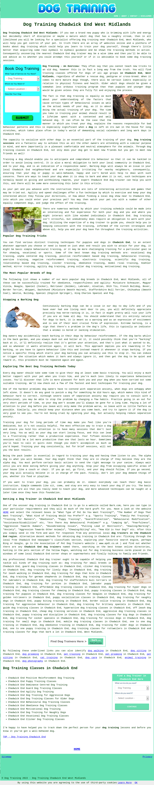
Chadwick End (121, 242)
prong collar (76, 266)
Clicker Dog (33, 719)
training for (113, 249)
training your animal (73, 113)
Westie (17, 293)
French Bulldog (130, 286)
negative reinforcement (48, 259)
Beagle (18, 286)
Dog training (142, 215)
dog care (91, 657)
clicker (57, 263)
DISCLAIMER (146, 16)
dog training (90, 39)
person (84, 727)
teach (128, 66)
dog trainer (79, 53)
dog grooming (30, 654)
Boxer (146, 286)
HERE (6, 512)
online (128, 547)
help (60, 229)
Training (8, 159)
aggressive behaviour (36, 604)
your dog (55, 176)
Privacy (147, 756)
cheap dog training (52, 611)
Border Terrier (12, 289)
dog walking (96, 650)
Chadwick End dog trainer (108, 180)
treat (74, 123)
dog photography (32, 661)
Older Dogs (67, 698)
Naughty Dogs (58, 712)
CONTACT (134, 16)
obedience (85, 263)
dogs (75, 80)
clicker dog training (97, 566)
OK (136, 782)
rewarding (134, 346)
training (48, 73)
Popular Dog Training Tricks (25, 235)
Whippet (30, 289)
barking (137, 323)
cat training (49, 657)
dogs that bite (85, 573)
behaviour (103, 159)
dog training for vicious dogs (101, 618)
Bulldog (28, 293)
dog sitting (138, 650)
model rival (116, 263)
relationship (11, 263)
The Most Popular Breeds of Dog (27, 272)
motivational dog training (122, 266)
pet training (72, 654)
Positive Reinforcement (41, 678)
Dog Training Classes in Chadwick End (40, 668)
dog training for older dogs (115, 625)
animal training (135, 657)
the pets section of (31, 550)
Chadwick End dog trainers (42, 547)
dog (91, 127)
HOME (116, 16)
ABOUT (124, 16)
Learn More (125, 782)
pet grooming (113, 654)
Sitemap (6, 756)
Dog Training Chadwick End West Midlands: (31, 33)
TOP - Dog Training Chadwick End (24, 737)
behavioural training (47, 249)
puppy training (32, 614)
